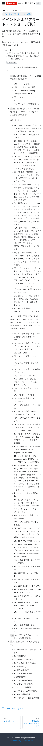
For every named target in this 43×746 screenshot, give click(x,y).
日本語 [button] (29, 3)
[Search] (38, 3)
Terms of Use (28, 741)
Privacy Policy (15, 741)
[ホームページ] (4, 10)
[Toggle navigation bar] (3, 3)
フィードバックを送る (12, 709)
